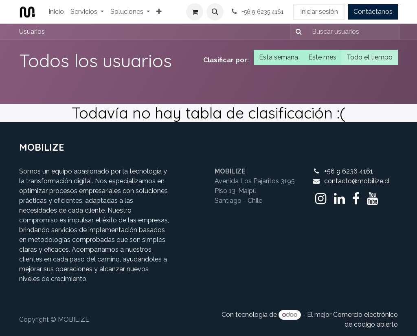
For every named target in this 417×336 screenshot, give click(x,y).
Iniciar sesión (319, 11)
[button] (215, 11)
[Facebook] (356, 199)
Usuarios (32, 31)
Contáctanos (373, 11)
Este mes (322, 57)
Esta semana (278, 57)
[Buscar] (297, 32)
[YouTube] (372, 199)
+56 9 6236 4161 (348, 171)
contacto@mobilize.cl (357, 181)
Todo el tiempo (370, 57)
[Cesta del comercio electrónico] (194, 11)
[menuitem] (56, 12)
